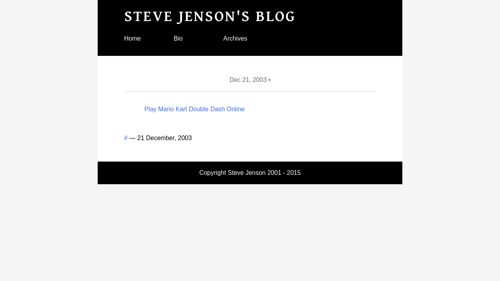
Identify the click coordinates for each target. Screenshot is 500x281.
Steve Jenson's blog (210, 16)
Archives (235, 38)
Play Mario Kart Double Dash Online (194, 109)
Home (132, 38)
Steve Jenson (247, 172)
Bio (178, 38)
